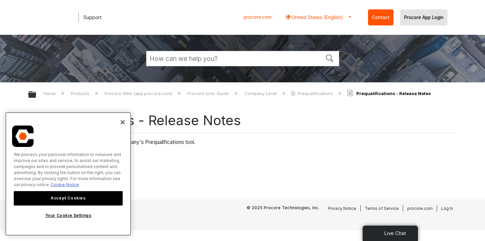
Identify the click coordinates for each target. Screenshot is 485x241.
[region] (68, 174)
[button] (329, 57)
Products (81, 93)
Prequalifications (312, 93)
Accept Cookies (68, 197)
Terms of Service (382, 208)
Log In (447, 208)
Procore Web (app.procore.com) (139, 93)
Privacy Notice (342, 208)
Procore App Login (423, 17)
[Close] (122, 122)
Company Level (261, 93)
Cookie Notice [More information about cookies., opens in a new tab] (65, 184)
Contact (380, 17)
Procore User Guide (208, 93)
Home (50, 93)
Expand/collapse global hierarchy (36, 95)
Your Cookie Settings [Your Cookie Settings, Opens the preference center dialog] (68, 215)
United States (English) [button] (316, 17)
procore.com (257, 17)
